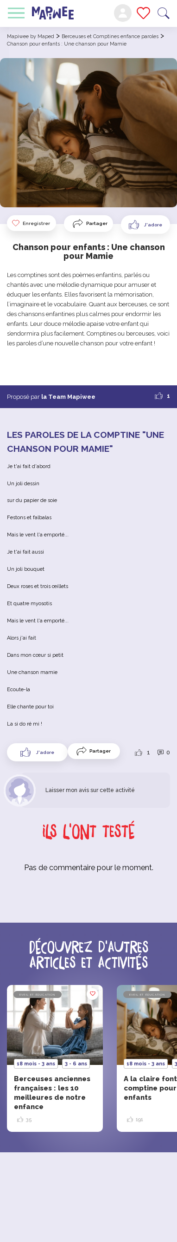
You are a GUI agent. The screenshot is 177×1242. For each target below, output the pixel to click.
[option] (55, 1058)
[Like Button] (145, 224)
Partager (96, 223)
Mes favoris (143, 13)
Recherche (164, 13)
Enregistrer (30, 223)
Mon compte (123, 13)
